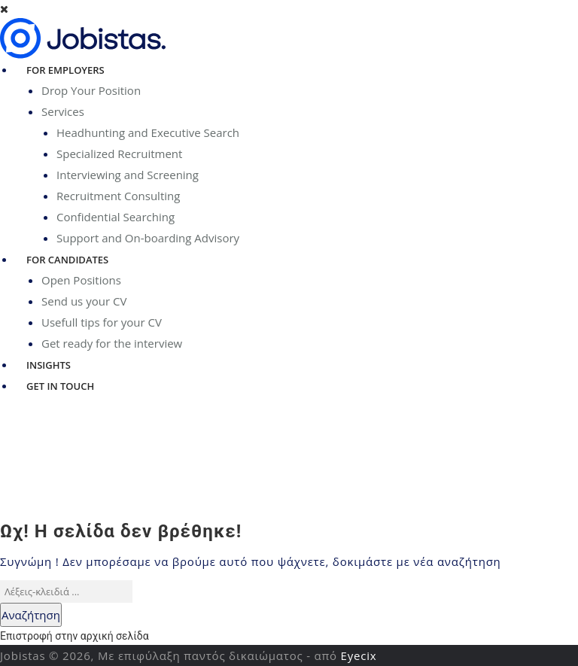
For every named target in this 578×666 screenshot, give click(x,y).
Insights (48, 365)
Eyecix (359, 655)
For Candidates (67, 259)
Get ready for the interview (111, 343)
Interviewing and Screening (127, 174)
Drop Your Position (91, 90)
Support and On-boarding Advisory (147, 237)
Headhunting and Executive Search (147, 132)
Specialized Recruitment (119, 153)
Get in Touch (60, 386)
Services (62, 111)
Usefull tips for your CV (101, 322)
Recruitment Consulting (118, 195)
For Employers (65, 70)
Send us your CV (83, 301)
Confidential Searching (115, 216)
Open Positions (81, 279)
